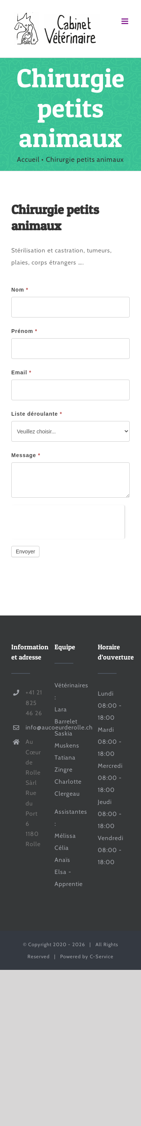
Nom (19, 290)
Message (26, 455)
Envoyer (25, 552)
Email (21, 372)
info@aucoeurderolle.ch (34, 727)
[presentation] (67, 520)
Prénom (24, 331)
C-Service (102, 956)
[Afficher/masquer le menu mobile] (125, 21)
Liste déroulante (36, 414)
